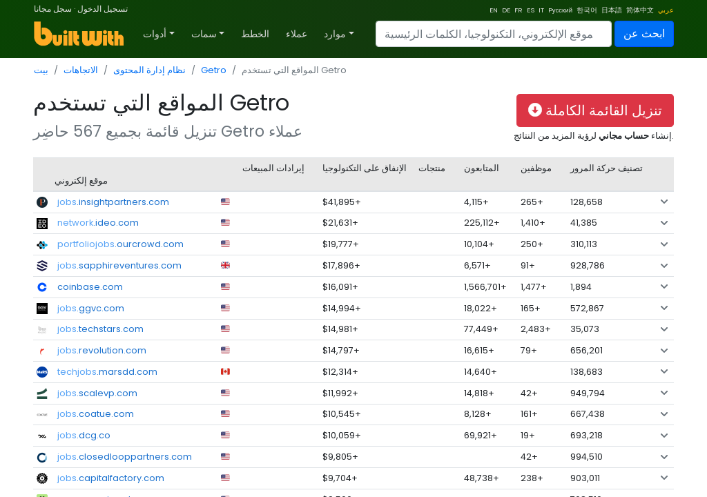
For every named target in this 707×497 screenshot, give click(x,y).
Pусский (560, 10)
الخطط (255, 34)
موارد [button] (335, 34)
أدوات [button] (154, 34)
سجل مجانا (53, 8)
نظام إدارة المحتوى (149, 70)
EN (494, 10)
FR (518, 10)
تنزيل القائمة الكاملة (595, 110)
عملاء (296, 34)
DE (506, 10)
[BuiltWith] (79, 33)
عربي (666, 10)
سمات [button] (204, 34)
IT (541, 10)
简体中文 (640, 10)
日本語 (611, 10)
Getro (213, 70)
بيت (41, 70)
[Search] (494, 34)
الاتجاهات (81, 70)
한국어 (587, 10)
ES (530, 10)
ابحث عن (644, 33)
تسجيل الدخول (102, 8)
